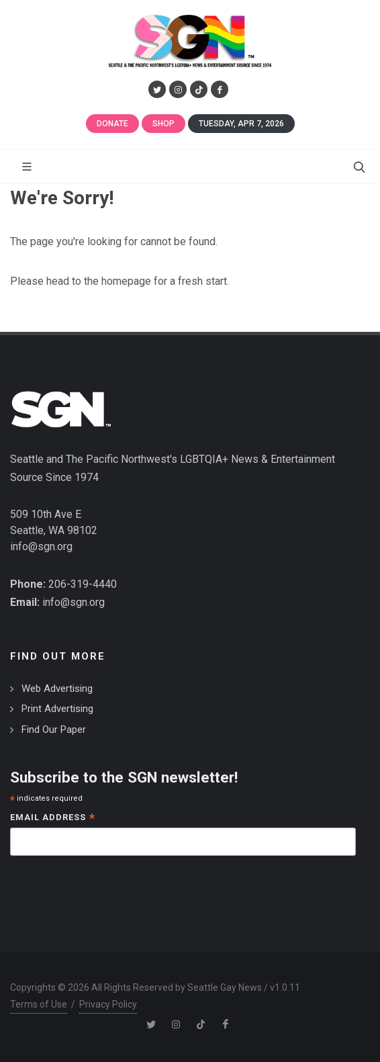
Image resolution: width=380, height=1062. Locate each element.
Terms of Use (38, 1004)
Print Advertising (57, 709)
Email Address (52, 818)
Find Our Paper (53, 729)
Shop (163, 123)
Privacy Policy (108, 1004)
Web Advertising (57, 688)
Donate (112, 123)
